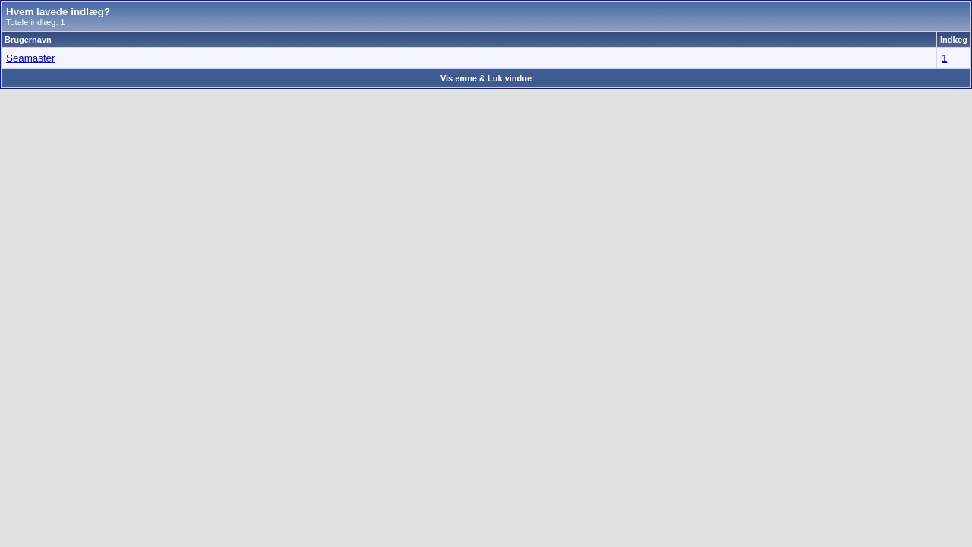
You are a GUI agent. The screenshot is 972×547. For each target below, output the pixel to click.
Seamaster (30, 58)
